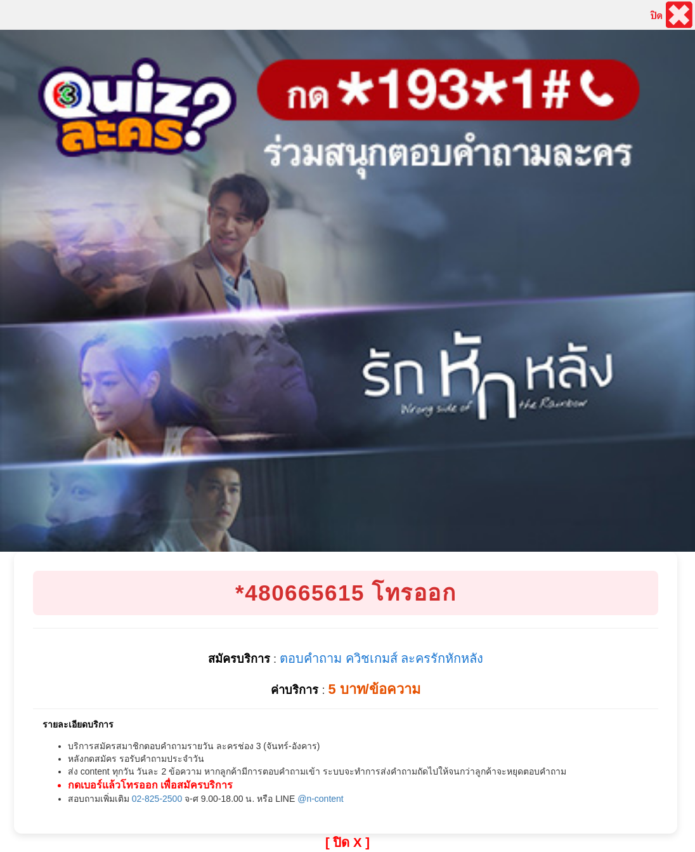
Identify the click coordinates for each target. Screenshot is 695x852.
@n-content (320, 799)
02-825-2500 (157, 799)
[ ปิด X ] (347, 842)
